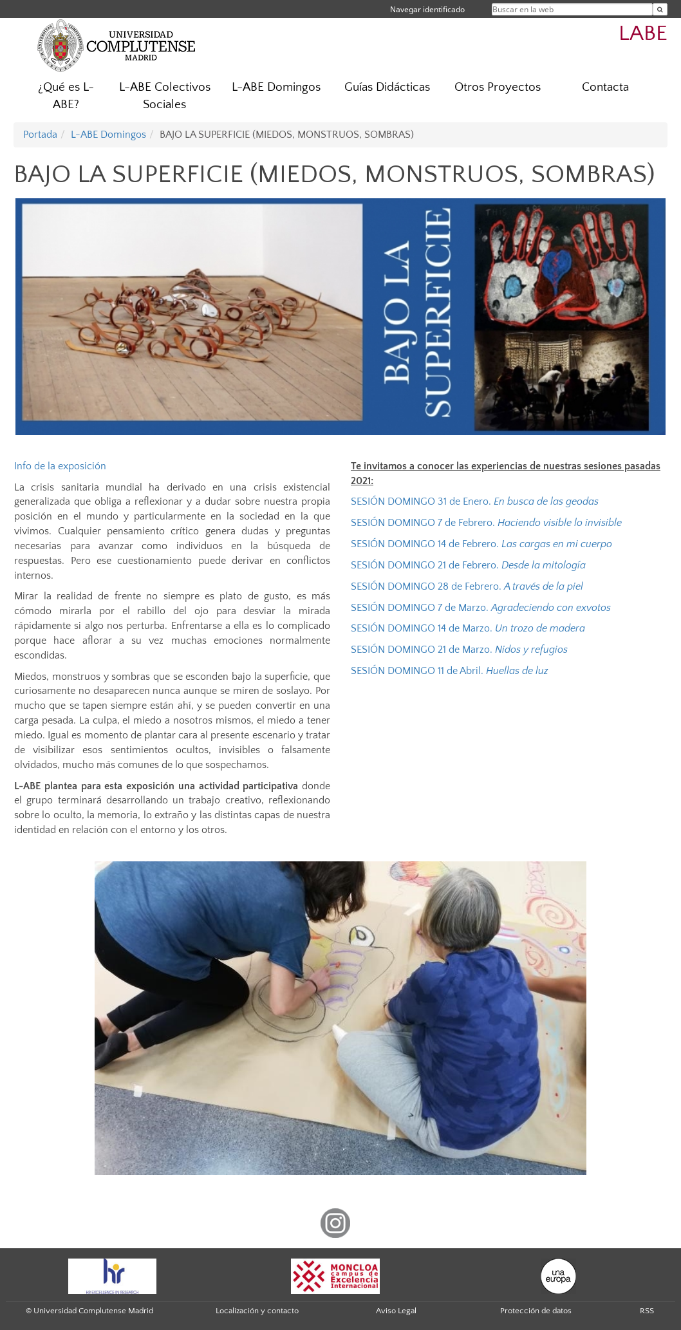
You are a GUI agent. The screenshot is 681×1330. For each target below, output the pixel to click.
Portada (40, 134)
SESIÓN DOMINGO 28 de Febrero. (467, 586)
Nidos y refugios (531, 649)
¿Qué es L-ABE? (66, 95)
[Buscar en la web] (660, 9)
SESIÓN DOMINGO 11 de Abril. (451, 671)
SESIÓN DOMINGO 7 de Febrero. (486, 523)
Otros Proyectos (497, 87)
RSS (647, 1310)
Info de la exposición (60, 466)
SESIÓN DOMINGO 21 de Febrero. (469, 565)
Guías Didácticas (387, 87)
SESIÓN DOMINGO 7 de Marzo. (481, 607)
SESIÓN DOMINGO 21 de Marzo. (423, 649)
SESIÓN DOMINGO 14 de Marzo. (468, 628)
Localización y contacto (257, 1310)
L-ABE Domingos (276, 87)
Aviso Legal (396, 1310)
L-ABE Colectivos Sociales (164, 95)
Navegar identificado (427, 9)
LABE (643, 34)
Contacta (605, 87)
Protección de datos (536, 1310)
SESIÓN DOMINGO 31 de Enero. (476, 501)
